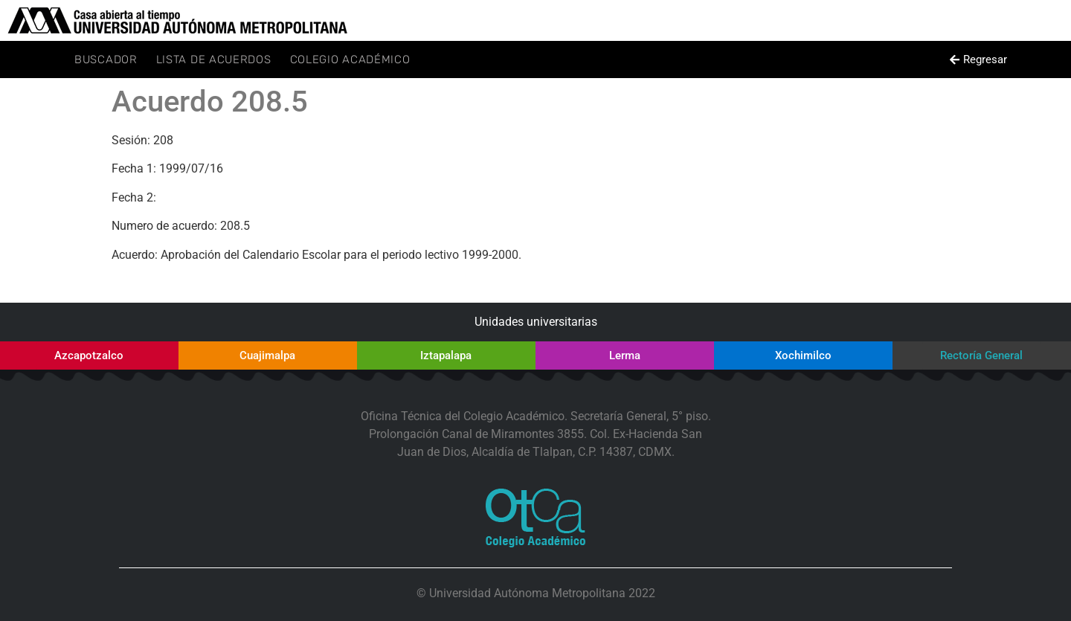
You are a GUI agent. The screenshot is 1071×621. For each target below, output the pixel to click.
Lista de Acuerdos (213, 59)
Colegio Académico (350, 59)
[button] (978, 59)
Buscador (106, 59)
